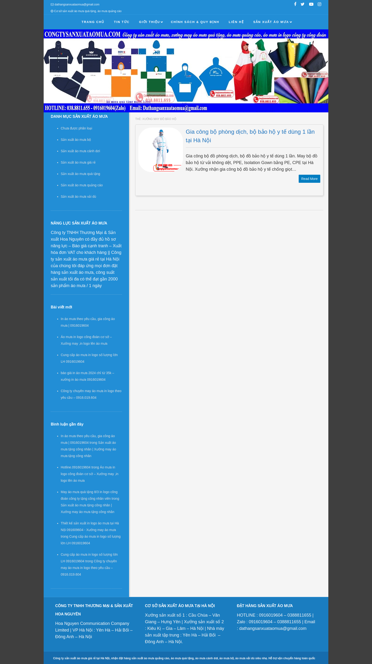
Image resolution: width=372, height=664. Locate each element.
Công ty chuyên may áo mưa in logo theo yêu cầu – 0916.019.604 (89, 567)
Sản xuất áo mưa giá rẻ (78, 162)
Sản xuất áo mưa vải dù (78, 196)
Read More (309, 179)
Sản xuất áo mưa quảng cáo (82, 185)
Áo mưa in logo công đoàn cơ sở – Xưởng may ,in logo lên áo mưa (89, 473)
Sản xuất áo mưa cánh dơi (80, 151)
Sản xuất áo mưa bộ (76, 140)
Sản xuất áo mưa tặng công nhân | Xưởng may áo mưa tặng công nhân (88, 449)
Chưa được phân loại (76, 128)
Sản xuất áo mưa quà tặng (80, 174)
